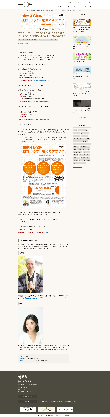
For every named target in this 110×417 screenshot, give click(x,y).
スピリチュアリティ (78, 138)
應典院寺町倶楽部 (26, 39)
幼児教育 (76, 154)
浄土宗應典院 (34, 39)
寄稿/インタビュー (78, 152)
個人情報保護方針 (48, 415)
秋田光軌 (22, 358)
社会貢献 (76, 160)
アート (85, 130)
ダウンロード (87, 138)
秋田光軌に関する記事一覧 (30, 298)
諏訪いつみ (23, 361)
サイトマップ (59, 415)
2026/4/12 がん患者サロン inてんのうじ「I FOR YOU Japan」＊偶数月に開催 (81, 76)
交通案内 (28, 401)
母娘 (75, 157)
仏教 (48, 39)
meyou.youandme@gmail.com (38, 80)
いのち (75, 130)
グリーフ (83, 133)
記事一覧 (76, 6)
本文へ (69, 2)
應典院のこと (59, 6)
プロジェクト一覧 (86, 6)
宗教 (89, 149)
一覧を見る (82, 117)
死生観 (88, 154)
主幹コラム (84, 144)
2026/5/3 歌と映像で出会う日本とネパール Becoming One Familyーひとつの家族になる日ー (82, 29)
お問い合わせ (27, 397)
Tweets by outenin (77, 167)
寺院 (84, 152)
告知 (20, 39)
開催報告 (79, 163)
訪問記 (88, 160)
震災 (84, 163)
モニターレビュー (77, 141)
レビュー (85, 141)
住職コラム (76, 146)
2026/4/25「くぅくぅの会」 (80, 61)
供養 (89, 146)
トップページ (50, 6)
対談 (88, 152)
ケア (88, 133)
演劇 (78, 157)
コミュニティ (76, 135)
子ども (84, 149)
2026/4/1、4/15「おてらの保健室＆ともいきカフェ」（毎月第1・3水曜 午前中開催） (82, 93)
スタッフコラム (84, 135)
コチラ (46, 232)
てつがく (80, 130)
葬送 (80, 160)
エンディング (76, 133)
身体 (56, 39)
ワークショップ (42, 39)
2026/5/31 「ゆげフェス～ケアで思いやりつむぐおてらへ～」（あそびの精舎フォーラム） (82, 46)
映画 (84, 154)
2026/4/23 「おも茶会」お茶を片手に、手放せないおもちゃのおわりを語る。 (82, 110)
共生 (75, 149)
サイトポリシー (69, 415)
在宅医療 (79, 149)
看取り (88, 157)
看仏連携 (83, 157)
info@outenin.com (26, 391)
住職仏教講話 (83, 146)
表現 (52, 39)
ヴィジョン (68, 6)
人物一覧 (39, 415)
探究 (80, 154)
